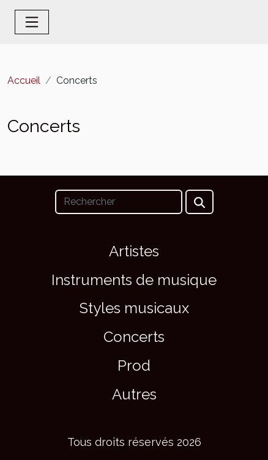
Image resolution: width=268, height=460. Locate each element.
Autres (134, 394)
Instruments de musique (134, 280)
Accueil (23, 80)
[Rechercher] (118, 202)
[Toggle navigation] (32, 22)
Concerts (134, 337)
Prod (134, 365)
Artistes (134, 251)
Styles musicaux (134, 308)
